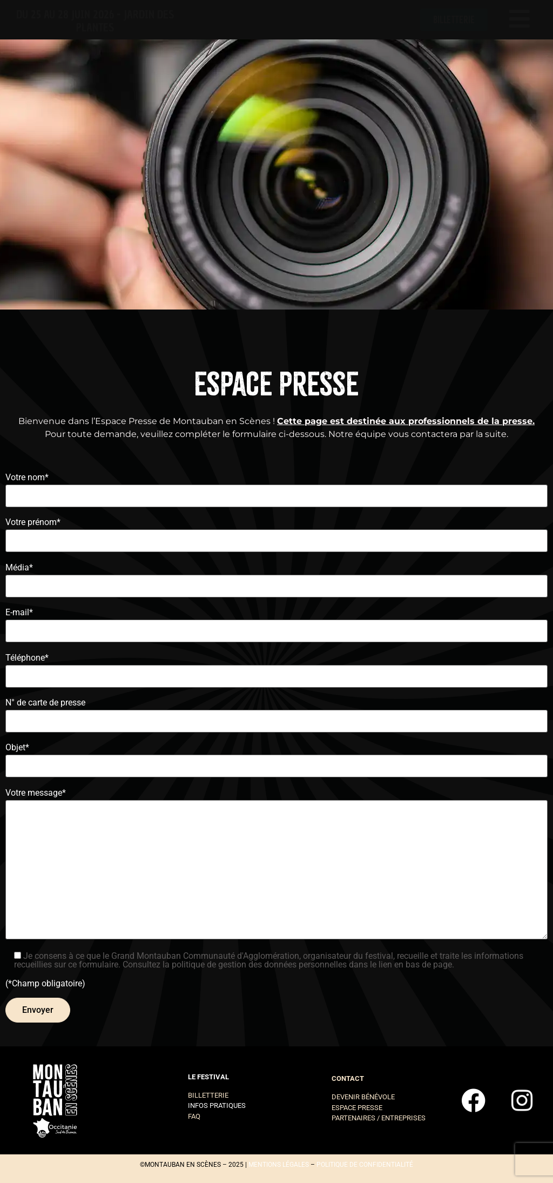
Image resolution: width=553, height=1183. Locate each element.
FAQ (194, 1116)
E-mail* (276, 622)
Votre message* (276, 866)
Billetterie (208, 1095)
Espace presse (357, 1108)
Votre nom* (276, 487)
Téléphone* (276, 667)
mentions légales (278, 1164)
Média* (276, 577)
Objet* (276, 757)
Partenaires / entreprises (379, 1118)
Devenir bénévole (363, 1097)
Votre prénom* (276, 532)
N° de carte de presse (276, 712)
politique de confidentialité (364, 1164)
